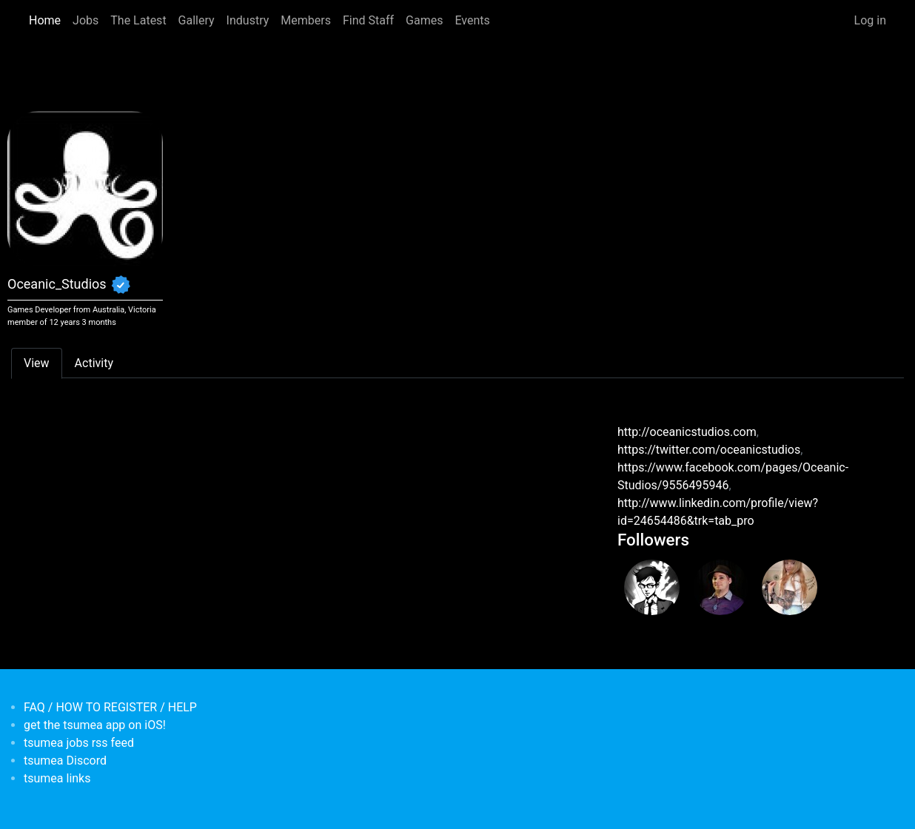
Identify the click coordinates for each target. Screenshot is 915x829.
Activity (94, 363)
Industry (248, 20)
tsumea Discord (65, 761)
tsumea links (57, 778)
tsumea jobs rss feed (79, 743)
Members (306, 20)
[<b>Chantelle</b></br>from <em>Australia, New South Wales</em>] (789, 587)
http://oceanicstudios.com (687, 432)
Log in (870, 20)
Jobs (85, 20)
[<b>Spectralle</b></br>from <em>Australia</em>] (652, 587)
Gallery (196, 20)
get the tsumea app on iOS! (95, 725)
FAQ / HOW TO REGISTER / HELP (110, 707)
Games (424, 20)
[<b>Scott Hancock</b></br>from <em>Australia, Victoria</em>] (720, 587)
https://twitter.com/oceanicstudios (708, 450)
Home (45, 20)
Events (472, 20)
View (37, 363)
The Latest (138, 20)
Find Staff (368, 20)
